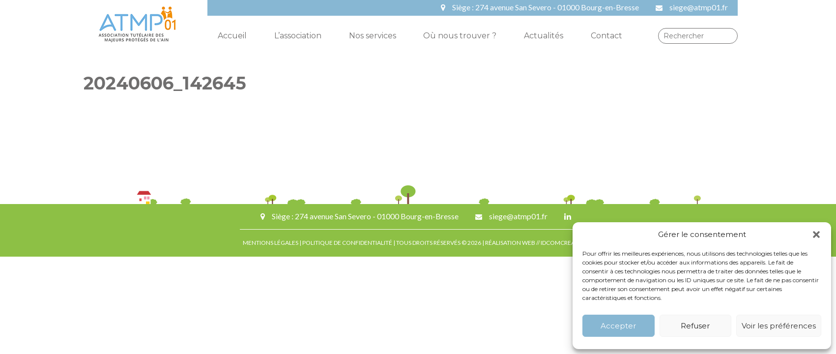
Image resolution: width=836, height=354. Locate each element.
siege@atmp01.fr (698, 7)
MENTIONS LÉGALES (270, 242)
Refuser (695, 325)
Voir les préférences (779, 325)
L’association (297, 35)
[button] (816, 234)
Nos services (372, 35)
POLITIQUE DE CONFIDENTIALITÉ (347, 242)
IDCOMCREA (558, 242)
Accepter (618, 325)
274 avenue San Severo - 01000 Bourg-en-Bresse (557, 7)
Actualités (543, 35)
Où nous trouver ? (459, 35)
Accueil (232, 35)
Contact (606, 35)
